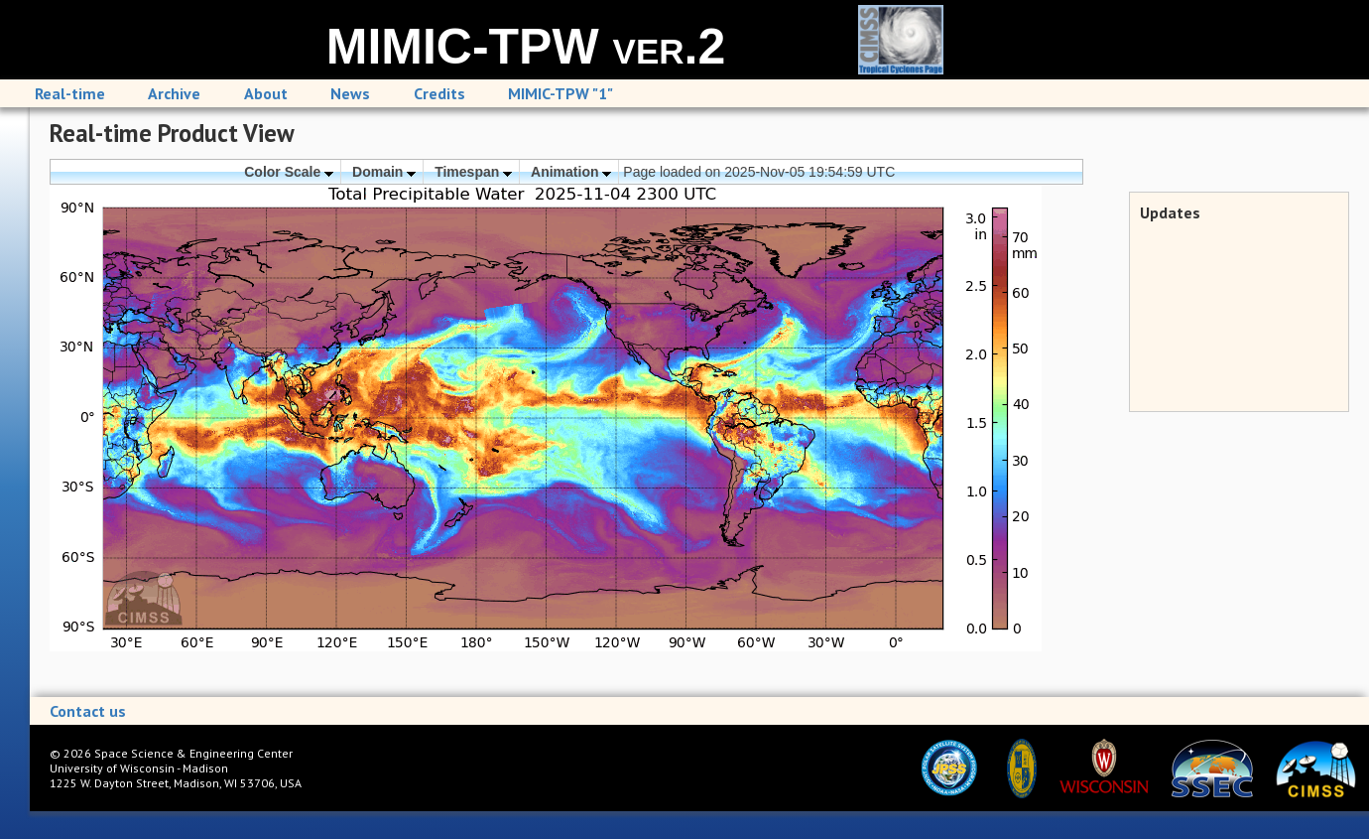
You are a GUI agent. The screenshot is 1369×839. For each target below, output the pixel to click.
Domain (384, 172)
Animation (571, 172)
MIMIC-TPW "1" (560, 93)
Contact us (88, 711)
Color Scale (288, 172)
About (266, 93)
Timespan (473, 172)
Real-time (70, 93)
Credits (439, 93)
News (350, 93)
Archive (174, 93)
